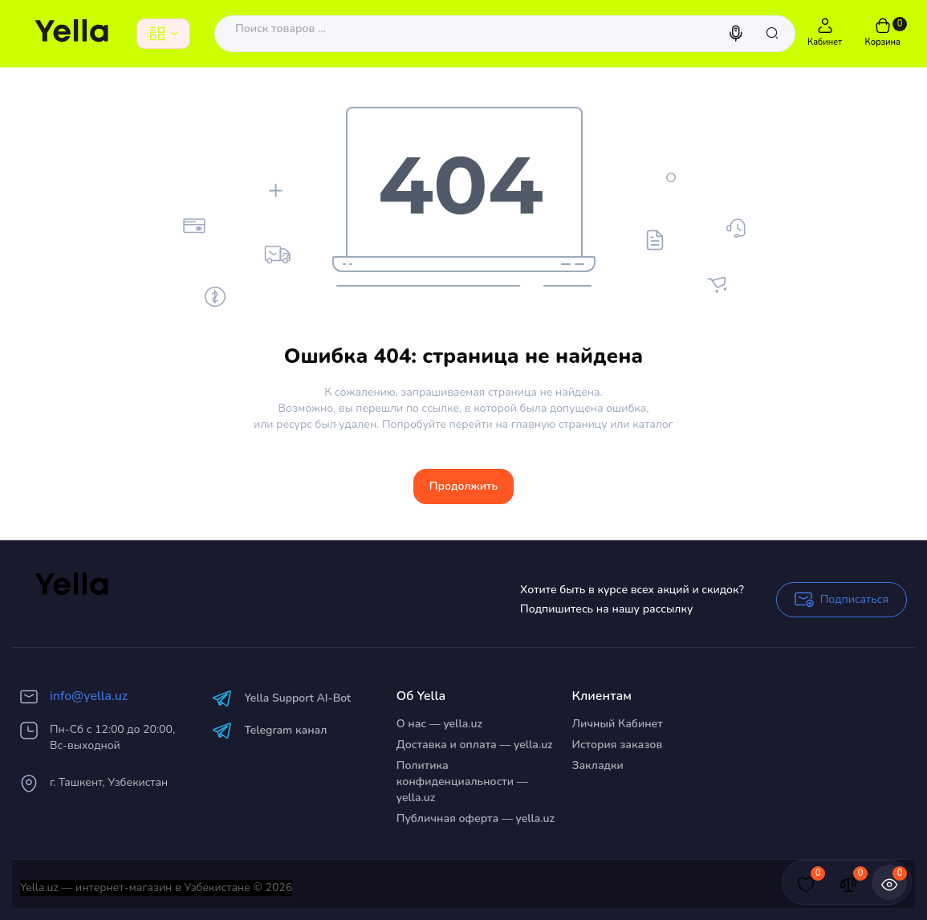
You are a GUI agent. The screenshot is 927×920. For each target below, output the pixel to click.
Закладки (598, 765)
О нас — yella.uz (439, 723)
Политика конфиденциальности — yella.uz (462, 781)
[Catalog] (163, 33)
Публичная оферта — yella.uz (475, 818)
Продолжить (463, 486)
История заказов (617, 744)
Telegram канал (269, 730)
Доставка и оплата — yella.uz (474, 744)
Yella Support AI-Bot (281, 698)
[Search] (737, 33)
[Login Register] (825, 33)
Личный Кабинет (617, 723)
